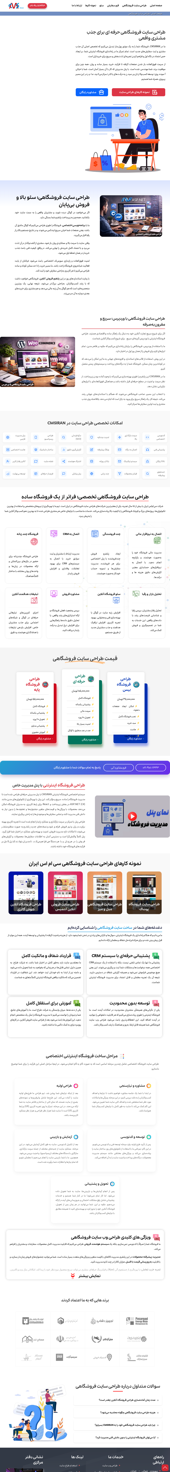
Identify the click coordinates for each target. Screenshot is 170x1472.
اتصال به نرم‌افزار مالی (148, 534)
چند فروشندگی (111, 534)
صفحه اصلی (156, 5)
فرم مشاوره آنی (118, 768)
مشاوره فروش (70, 594)
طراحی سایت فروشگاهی (134, 5)
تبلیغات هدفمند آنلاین (25, 594)
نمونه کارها (90, 5)
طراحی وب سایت (109, 1465)
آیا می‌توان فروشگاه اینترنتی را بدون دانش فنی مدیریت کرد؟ (127, 1437)
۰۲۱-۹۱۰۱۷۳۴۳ (37, 5)
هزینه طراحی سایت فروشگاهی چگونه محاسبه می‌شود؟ (129, 1412)
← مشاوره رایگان (136, 738)
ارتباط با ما (77, 5)
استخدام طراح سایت (68, 1465)
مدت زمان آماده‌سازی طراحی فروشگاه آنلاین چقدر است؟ (129, 1400)
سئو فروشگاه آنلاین (109, 594)
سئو (102, 5)
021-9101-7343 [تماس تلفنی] (151, 768)
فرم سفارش (113, 5)
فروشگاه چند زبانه (27, 534)
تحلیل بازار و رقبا (151, 594)
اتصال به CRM (71, 534)
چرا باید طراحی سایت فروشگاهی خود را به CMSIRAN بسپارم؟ (127, 1425)
